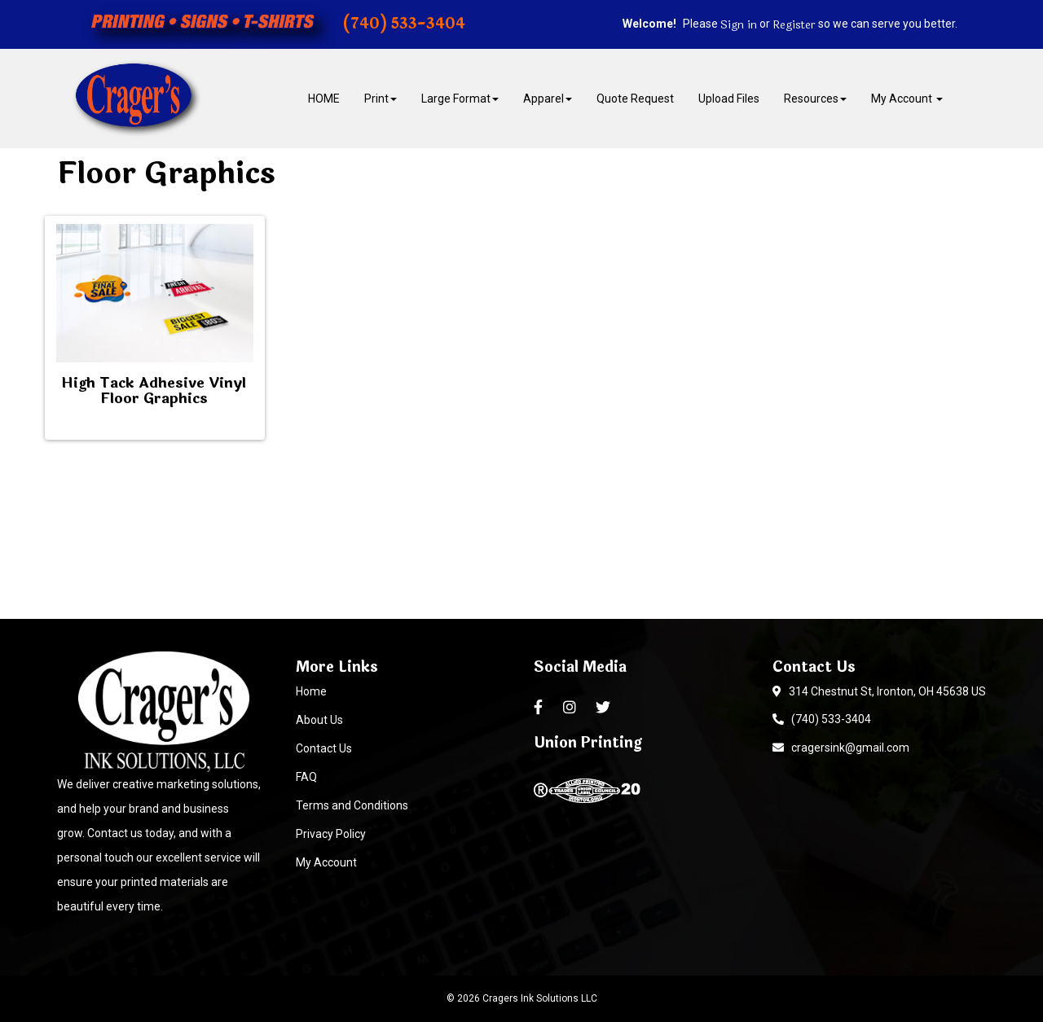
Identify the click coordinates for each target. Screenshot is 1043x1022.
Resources (815, 98)
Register (794, 25)
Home (311, 691)
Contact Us (324, 748)
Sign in (738, 25)
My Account (326, 862)
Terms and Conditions (352, 805)
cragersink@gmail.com (841, 747)
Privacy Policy (331, 833)
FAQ (306, 776)
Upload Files (728, 98)
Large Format (460, 98)
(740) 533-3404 (822, 719)
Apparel (547, 98)
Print (380, 98)
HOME (324, 98)
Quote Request (635, 98)
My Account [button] (907, 98)
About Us (319, 719)
